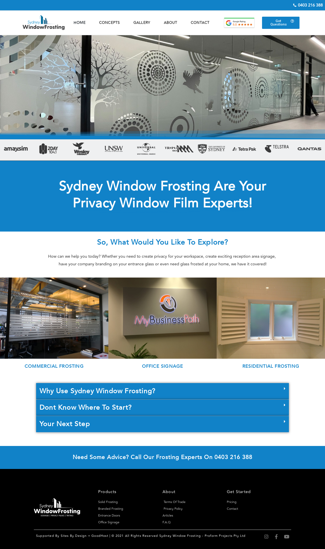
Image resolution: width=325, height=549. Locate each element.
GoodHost (99, 535)
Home (80, 22)
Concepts (109, 22)
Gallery (141, 22)
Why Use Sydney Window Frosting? (97, 391)
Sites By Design (74, 535)
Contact (200, 22)
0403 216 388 (233, 457)
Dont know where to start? (85, 407)
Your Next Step (64, 424)
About (170, 22)
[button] (162, 391)
